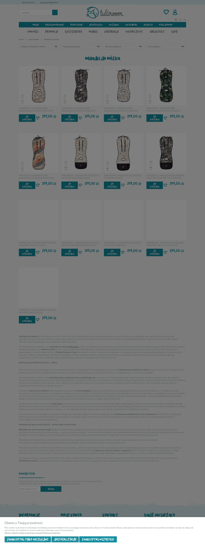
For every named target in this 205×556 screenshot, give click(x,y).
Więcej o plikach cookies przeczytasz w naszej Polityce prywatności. (32, 533)
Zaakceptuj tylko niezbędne (27, 539)
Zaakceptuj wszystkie (98, 539)
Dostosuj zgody (65, 539)
